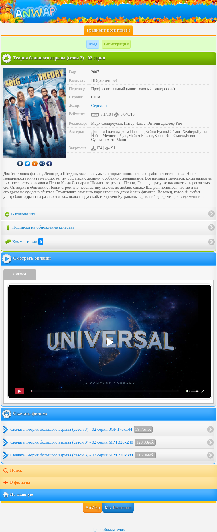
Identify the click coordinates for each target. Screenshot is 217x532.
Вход (92, 44)
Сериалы (99, 105)
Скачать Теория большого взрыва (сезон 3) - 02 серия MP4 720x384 (83, 455)
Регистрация (116, 44)
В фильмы (16, 482)
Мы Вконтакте (118, 507)
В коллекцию (20, 214)
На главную (18, 494)
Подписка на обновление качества (39, 227)
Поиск (12, 470)
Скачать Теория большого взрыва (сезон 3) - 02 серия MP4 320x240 (83, 442)
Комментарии (24, 242)
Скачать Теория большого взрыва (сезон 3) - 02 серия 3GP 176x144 (81, 429)
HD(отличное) (104, 80)
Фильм (19, 274)
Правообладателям (108, 529)
